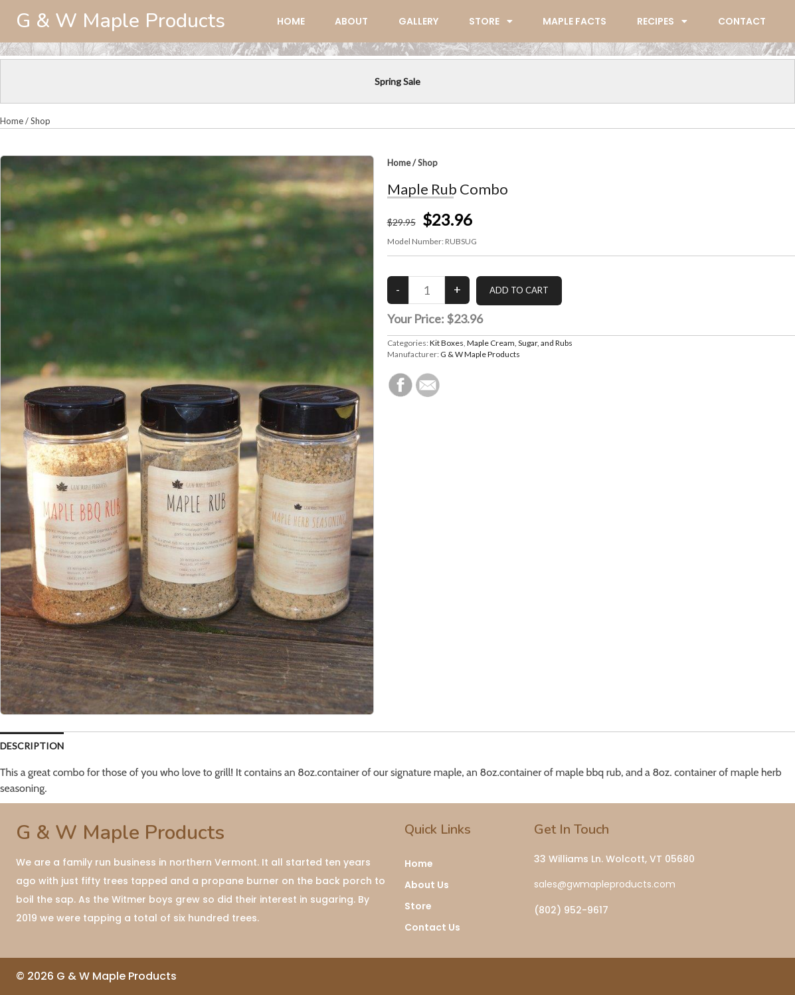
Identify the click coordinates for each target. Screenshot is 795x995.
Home (11, 120)
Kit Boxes (447, 343)
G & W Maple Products (480, 354)
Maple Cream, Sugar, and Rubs (520, 343)
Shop (40, 120)
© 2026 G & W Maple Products (96, 976)
